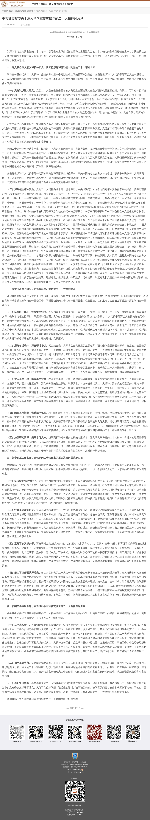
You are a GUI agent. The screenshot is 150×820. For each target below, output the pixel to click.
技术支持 (69, 772)
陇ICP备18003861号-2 (79, 767)
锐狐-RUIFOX (79, 772)
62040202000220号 (75, 770)
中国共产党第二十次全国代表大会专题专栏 (52, 4)
